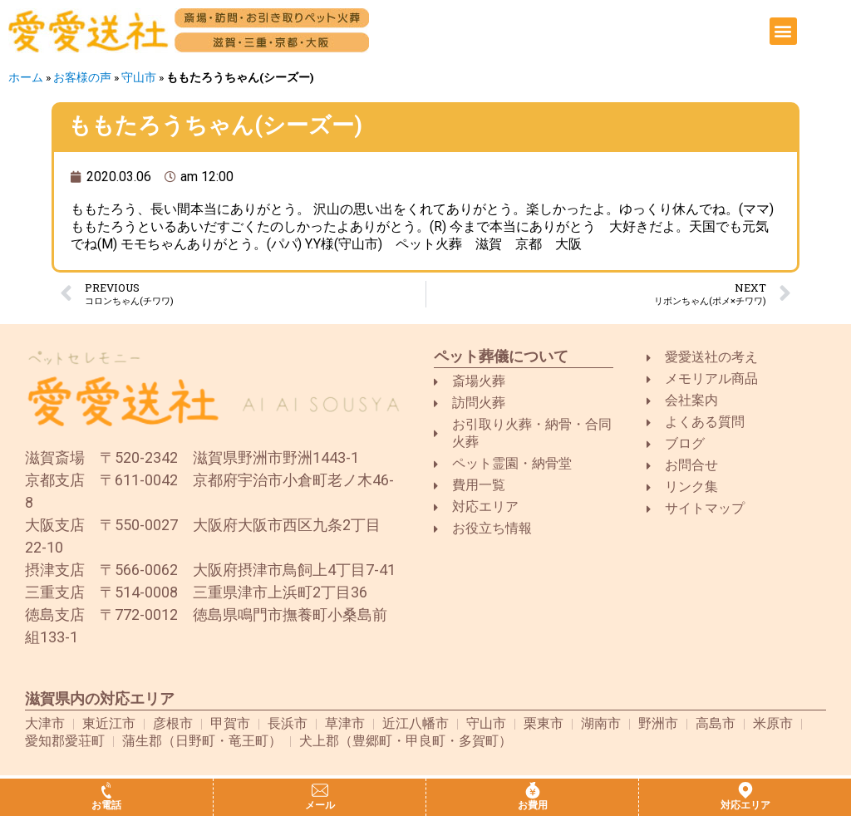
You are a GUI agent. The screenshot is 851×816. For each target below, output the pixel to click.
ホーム (25, 77)
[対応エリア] (745, 790)
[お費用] (532, 790)
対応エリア (745, 805)
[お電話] (106, 790)
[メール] (320, 790)
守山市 (138, 77)
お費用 (533, 805)
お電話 (106, 805)
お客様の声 (82, 77)
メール (320, 805)
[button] (783, 31)
